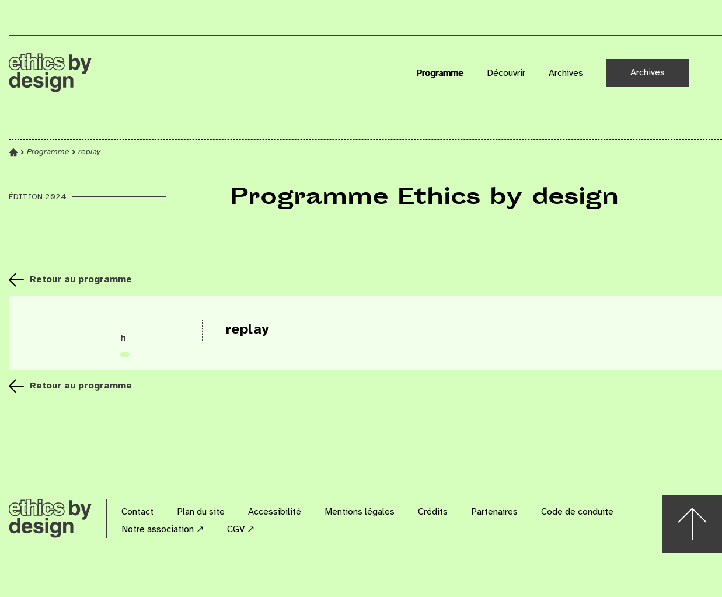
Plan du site (201, 512)
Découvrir (506, 73)
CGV (240, 529)
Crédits (433, 512)
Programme (439, 73)
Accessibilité (274, 512)
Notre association (162, 529)
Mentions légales (360, 512)
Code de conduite (577, 512)
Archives (566, 73)
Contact (137, 512)
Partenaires (494, 512)
